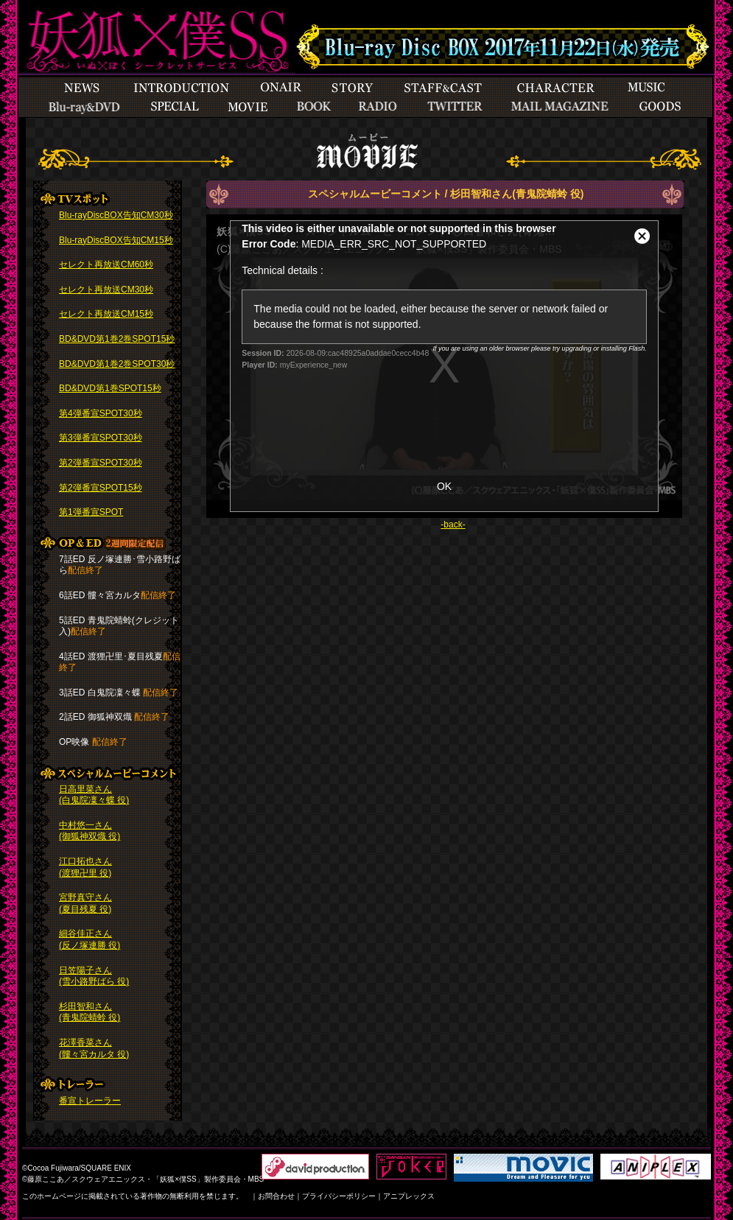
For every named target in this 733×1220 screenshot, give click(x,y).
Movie (247, 107)
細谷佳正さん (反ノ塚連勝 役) (89, 939)
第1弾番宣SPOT (91, 512)
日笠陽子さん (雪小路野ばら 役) (94, 976)
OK (444, 486)
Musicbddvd (646, 87)
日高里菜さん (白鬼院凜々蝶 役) (94, 795)
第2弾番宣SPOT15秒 (100, 488)
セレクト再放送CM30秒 (106, 289)
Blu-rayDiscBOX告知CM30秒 (116, 215)
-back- (453, 524)
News (83, 87)
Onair (280, 87)
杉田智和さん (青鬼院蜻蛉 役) (89, 1012)
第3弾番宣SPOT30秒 (100, 437)
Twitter (455, 107)
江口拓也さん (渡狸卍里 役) (85, 867)
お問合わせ (276, 1196)
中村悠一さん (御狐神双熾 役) (89, 831)
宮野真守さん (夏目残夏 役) (85, 903)
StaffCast (443, 87)
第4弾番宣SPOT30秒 (100, 413)
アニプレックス (409, 1196)
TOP (151, 38)
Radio (379, 107)
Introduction (181, 87)
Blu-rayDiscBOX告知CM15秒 (116, 240)
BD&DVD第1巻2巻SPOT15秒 (117, 339)
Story (351, 87)
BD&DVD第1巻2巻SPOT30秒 (117, 364)
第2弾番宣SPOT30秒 (100, 463)
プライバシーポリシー (339, 1196)
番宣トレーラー (90, 1100)
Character (555, 87)
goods (660, 107)
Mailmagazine (560, 107)
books (313, 107)
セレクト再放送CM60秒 (106, 264)
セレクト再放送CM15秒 (106, 314)
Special (85, 107)
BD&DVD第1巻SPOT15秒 (110, 388)
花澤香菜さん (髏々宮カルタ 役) (94, 1048)
